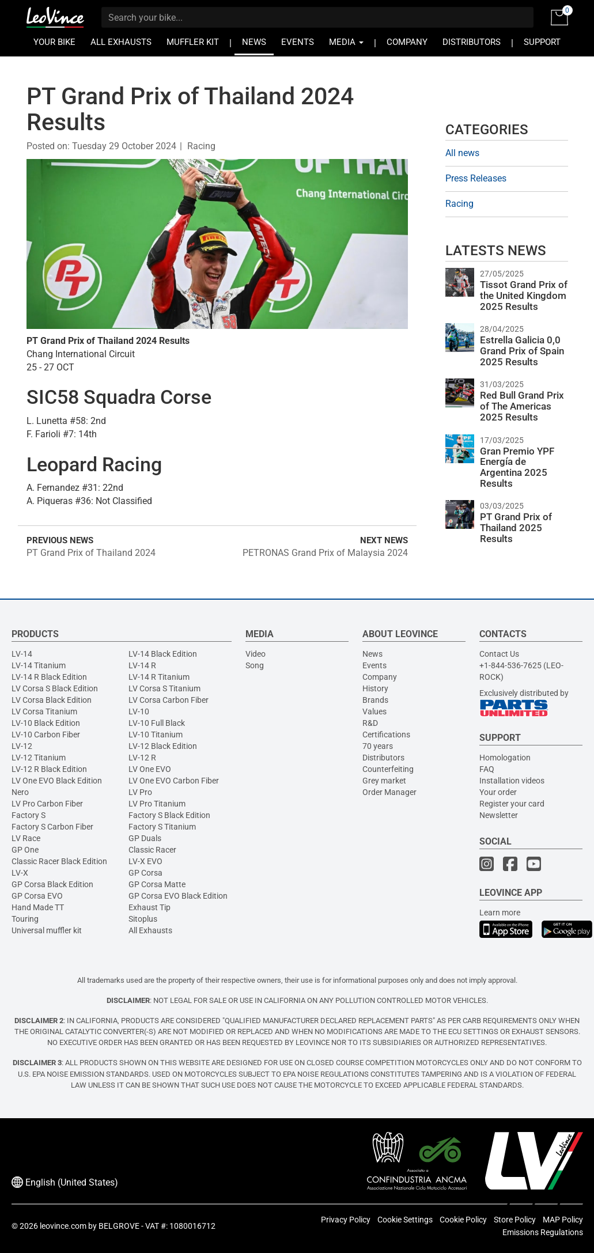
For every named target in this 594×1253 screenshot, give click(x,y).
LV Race (26, 838)
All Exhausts (150, 930)
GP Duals (144, 838)
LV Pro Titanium (157, 803)
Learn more (499, 912)
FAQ (486, 769)
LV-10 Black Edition (46, 723)
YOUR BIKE (54, 42)
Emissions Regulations (542, 1232)
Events (374, 665)
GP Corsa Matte (157, 884)
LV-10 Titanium (155, 734)
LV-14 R (142, 665)
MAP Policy (563, 1219)
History (375, 688)
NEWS (254, 42)
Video (255, 653)
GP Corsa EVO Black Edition (178, 895)
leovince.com (63, 1226)
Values (374, 711)
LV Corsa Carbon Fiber (168, 700)
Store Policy (515, 1219)
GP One (25, 849)
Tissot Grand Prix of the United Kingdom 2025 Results (523, 295)
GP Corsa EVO (37, 895)
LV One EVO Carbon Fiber (173, 780)
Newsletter (498, 815)
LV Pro (140, 792)
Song (254, 665)
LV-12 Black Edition (162, 746)
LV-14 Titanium (39, 665)
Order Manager (389, 792)
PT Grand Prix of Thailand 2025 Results (516, 527)
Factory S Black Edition (169, 815)
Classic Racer (152, 849)
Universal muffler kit (47, 930)
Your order (498, 792)
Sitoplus (142, 918)
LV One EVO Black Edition (57, 780)
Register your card (511, 803)
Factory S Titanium (162, 826)
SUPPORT (542, 42)
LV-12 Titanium (39, 757)
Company (379, 677)
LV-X (20, 872)
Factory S (29, 815)
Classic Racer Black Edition (59, 861)
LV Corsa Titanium (44, 711)
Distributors (383, 757)
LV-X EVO (145, 861)
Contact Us (499, 653)
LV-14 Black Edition (162, 653)
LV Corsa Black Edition (52, 700)
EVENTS (297, 42)
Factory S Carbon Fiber (52, 826)
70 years (377, 746)
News (372, 653)
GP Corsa (145, 872)
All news (462, 152)
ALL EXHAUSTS (121, 42)
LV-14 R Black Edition (49, 677)
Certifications (386, 734)
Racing (201, 146)
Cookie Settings (405, 1219)
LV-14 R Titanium (159, 677)
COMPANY (407, 42)
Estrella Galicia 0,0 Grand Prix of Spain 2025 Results (522, 350)
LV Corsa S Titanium (164, 688)
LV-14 (22, 653)
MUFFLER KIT (193, 42)
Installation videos (511, 780)
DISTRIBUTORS (471, 42)
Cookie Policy (463, 1219)
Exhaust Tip (149, 907)
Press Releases (475, 178)
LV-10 (138, 711)
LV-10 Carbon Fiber (46, 734)
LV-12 (22, 746)
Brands (375, 700)
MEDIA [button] (346, 42)
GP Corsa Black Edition (52, 884)
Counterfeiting (388, 769)
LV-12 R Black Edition (49, 769)
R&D (370, 723)
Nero (20, 792)
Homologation (505, 757)
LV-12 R (142, 757)
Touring (25, 918)
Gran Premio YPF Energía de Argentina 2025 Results (517, 467)
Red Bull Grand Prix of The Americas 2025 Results (522, 405)
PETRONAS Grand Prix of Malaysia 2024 (325, 552)
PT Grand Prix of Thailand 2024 (91, 552)
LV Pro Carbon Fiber (47, 803)
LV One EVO (149, 769)
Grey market (384, 780)
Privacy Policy (345, 1219)
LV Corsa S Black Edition (55, 688)
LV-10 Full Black (156, 723)
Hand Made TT (38, 907)
